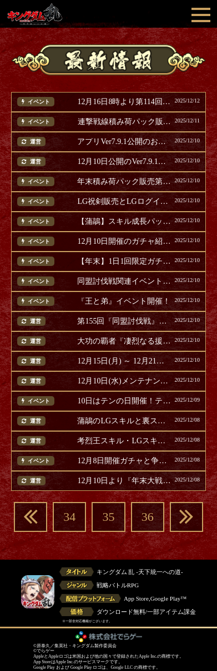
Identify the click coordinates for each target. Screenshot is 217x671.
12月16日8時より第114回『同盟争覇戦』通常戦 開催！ (124, 102)
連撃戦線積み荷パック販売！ (125, 122)
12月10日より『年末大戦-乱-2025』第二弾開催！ (124, 481)
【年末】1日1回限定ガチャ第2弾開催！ (124, 261)
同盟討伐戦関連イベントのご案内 (124, 281)
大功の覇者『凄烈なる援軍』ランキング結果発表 (124, 341)
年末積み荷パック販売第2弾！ (124, 182)
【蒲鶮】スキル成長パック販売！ (124, 222)
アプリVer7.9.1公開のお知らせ (124, 142)
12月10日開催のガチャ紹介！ (124, 241)
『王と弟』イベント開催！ (123, 301)
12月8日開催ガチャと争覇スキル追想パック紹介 (124, 461)
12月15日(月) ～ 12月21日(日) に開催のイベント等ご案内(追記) (124, 361)
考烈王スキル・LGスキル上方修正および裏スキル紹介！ (124, 441)
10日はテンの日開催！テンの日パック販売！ (124, 401)
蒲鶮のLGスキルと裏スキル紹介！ (124, 421)
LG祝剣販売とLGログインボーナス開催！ (124, 202)
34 (69, 517)
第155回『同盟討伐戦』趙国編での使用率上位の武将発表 (124, 321)
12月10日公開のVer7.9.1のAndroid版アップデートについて (124, 162)
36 (148, 517)
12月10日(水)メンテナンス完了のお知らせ (124, 381)
